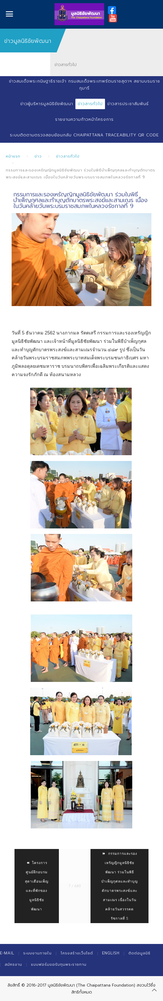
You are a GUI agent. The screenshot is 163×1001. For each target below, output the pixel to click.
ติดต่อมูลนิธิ (139, 953)
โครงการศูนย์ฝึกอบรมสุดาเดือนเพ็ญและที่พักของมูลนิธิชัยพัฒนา (36, 886)
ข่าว (38, 156)
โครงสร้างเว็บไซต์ (77, 953)
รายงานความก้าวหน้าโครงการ (84, 119)
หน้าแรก (13, 156)
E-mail (7, 953)
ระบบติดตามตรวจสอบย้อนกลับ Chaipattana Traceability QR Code (84, 135)
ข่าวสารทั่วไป (90, 104)
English (110, 953)
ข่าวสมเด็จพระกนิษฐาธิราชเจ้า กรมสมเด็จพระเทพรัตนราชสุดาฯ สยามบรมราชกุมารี (84, 84)
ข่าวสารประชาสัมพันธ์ (128, 104)
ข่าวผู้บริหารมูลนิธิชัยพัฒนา (46, 104)
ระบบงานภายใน (37, 953)
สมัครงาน (13, 964)
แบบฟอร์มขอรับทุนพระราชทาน (58, 964)
